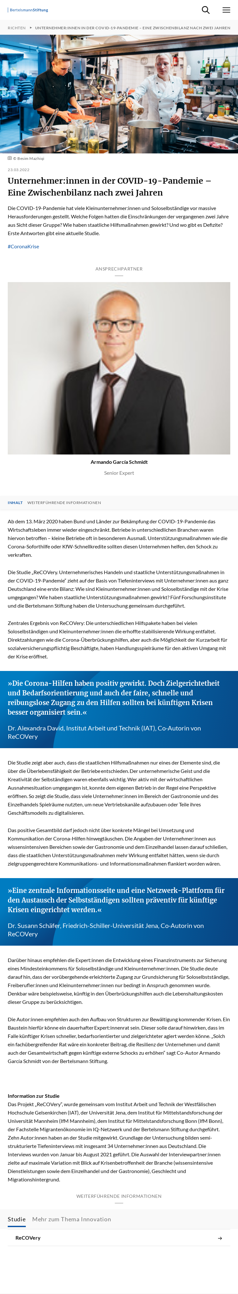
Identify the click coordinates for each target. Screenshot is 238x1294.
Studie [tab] (17, 1219)
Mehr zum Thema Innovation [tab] (71, 1219)
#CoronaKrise (23, 246)
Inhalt (15, 503)
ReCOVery (119, 1238)
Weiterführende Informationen (64, 503)
